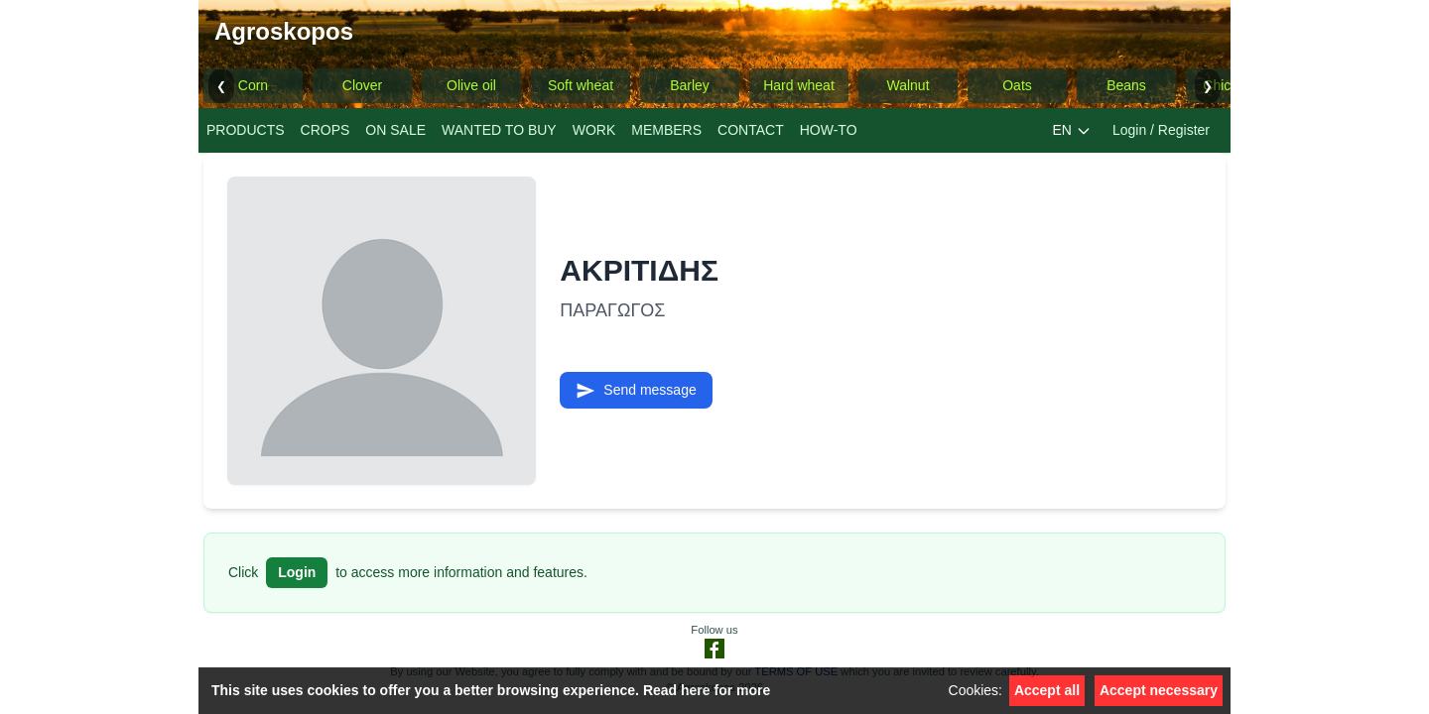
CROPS (325, 130)
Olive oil (471, 85)
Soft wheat (580, 85)
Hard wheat (799, 85)
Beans (1126, 85)
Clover (362, 85)
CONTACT (750, 130)
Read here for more (706, 690)
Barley (690, 85)
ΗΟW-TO (828, 130)
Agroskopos (283, 31)
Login (297, 572)
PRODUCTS (245, 130)
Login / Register (1161, 130)
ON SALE (395, 130)
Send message (636, 391)
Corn (253, 85)
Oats (1017, 85)
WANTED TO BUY (499, 130)
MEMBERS (666, 130)
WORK (594, 130)
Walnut (907, 85)
